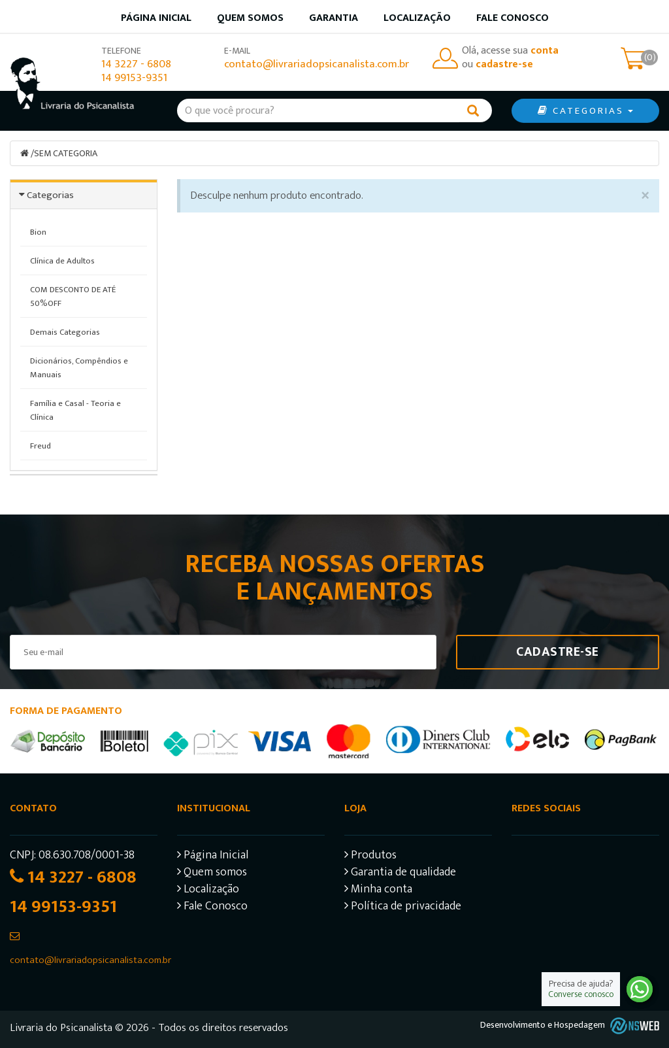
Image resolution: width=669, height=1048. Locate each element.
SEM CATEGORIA (65, 153)
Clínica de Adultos (62, 261)
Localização (417, 18)
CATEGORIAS (585, 111)
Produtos (370, 857)
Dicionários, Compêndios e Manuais (79, 368)
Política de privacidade (402, 908)
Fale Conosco (512, 18)
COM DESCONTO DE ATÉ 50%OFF (73, 296)
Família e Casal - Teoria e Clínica (75, 410)
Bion (38, 232)
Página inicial (156, 18)
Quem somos (250, 18)
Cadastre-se (557, 652)
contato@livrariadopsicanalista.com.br (316, 64)
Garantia (333, 18)
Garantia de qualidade (400, 874)
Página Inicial (212, 857)
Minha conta (378, 891)
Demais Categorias (65, 332)
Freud (40, 446)
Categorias (50, 195)
